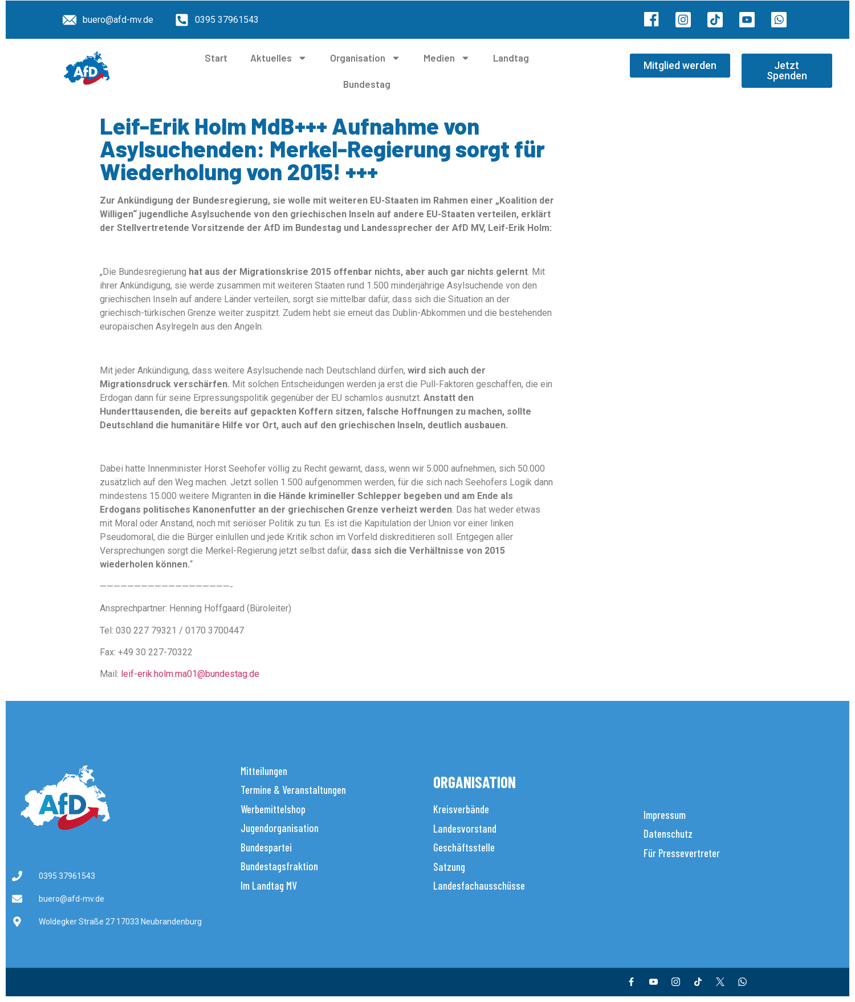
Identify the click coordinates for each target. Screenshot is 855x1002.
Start (216, 57)
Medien (447, 57)
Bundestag (366, 84)
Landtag (511, 57)
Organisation (365, 57)
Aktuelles (278, 57)
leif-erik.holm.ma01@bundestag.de (190, 673)
